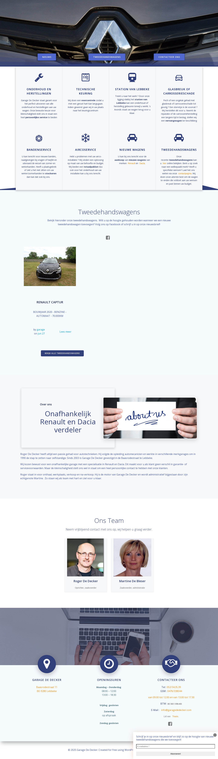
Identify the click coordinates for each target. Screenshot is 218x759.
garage (41, 329)
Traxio (175, 716)
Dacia (142, 163)
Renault (131, 163)
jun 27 (41, 333)
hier (164, 163)
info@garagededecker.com (176, 710)
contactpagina (184, 173)
